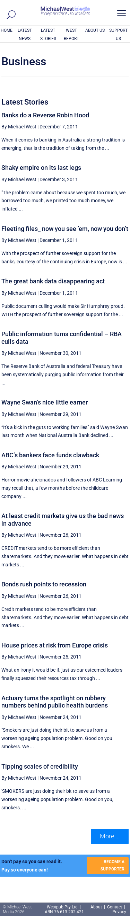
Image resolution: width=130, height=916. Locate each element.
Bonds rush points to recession (43, 584)
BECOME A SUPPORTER (112, 865)
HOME (6, 30)
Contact (114, 907)
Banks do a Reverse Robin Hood (45, 115)
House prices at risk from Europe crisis (54, 645)
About (96, 907)
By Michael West (18, 126)
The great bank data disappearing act (53, 281)
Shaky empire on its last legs (41, 167)
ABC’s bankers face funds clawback (50, 455)
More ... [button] (110, 836)
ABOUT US (95, 30)
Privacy (119, 911)
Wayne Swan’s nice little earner (44, 402)
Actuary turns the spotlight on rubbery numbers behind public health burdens (54, 701)
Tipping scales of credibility (39, 766)
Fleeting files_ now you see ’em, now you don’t (64, 228)
